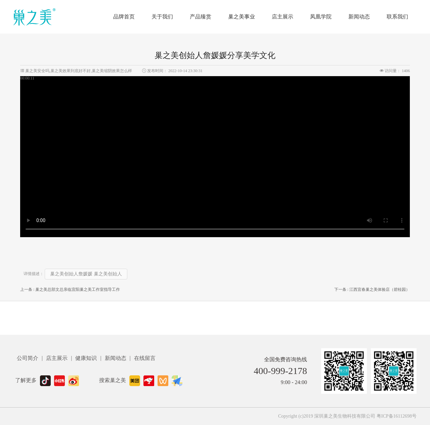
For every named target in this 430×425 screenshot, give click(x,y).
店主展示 (282, 16)
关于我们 (162, 16)
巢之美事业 (241, 16)
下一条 (372, 289)
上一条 (70, 289)
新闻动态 (359, 16)
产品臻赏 (200, 16)
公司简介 (27, 358)
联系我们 (397, 16)
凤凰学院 (321, 16)
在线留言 (145, 358)
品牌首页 (124, 16)
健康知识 (86, 358)
